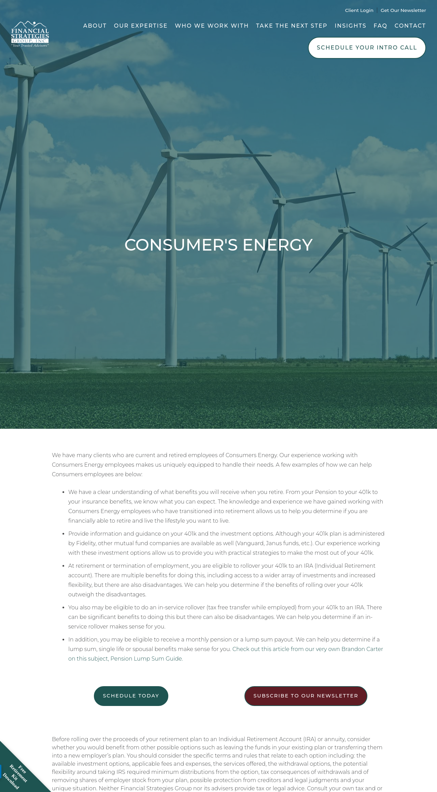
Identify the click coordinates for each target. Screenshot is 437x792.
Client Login (359, 10)
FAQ (380, 26)
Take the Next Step (292, 26)
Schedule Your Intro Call (367, 47)
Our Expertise (141, 26)
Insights (350, 26)
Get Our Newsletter (403, 10)
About (95, 26)
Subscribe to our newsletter (305, 696)
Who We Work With (212, 26)
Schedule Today (131, 696)
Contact (410, 26)
